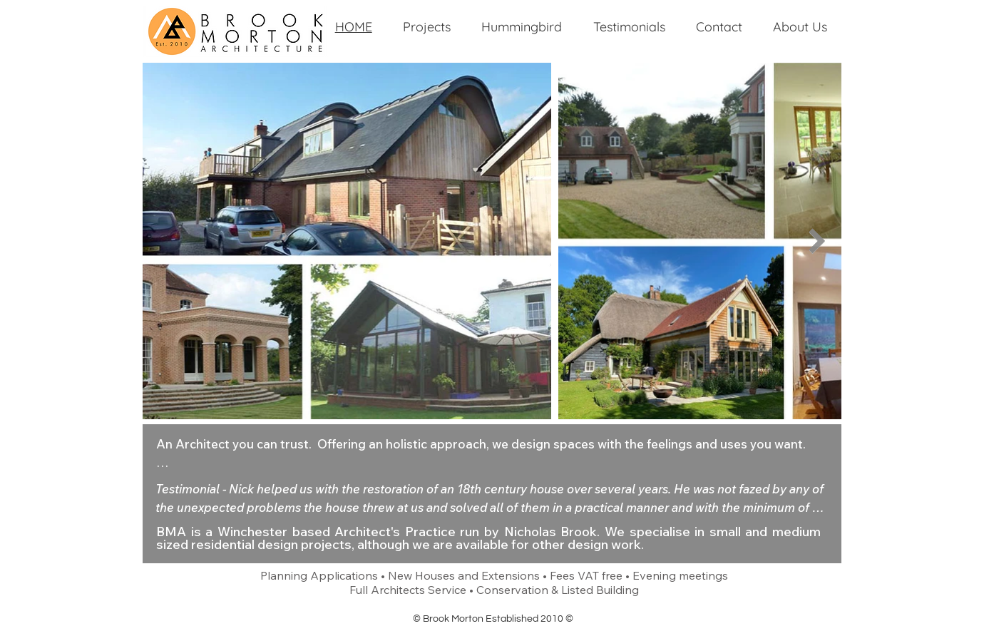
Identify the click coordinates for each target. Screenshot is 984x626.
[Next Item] (817, 240)
